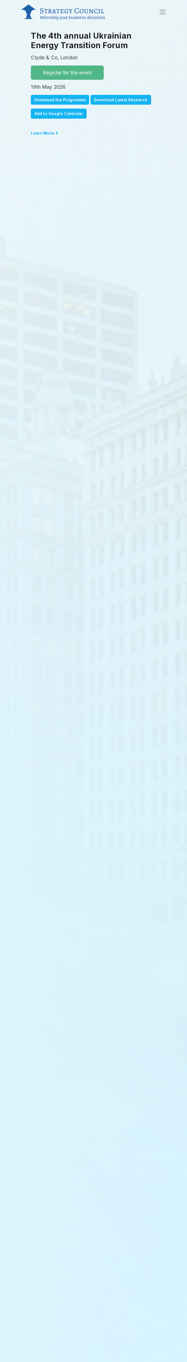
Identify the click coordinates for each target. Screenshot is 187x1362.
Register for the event (67, 73)
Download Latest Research (120, 99)
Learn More (43, 133)
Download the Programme (60, 99)
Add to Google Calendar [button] (58, 113)
